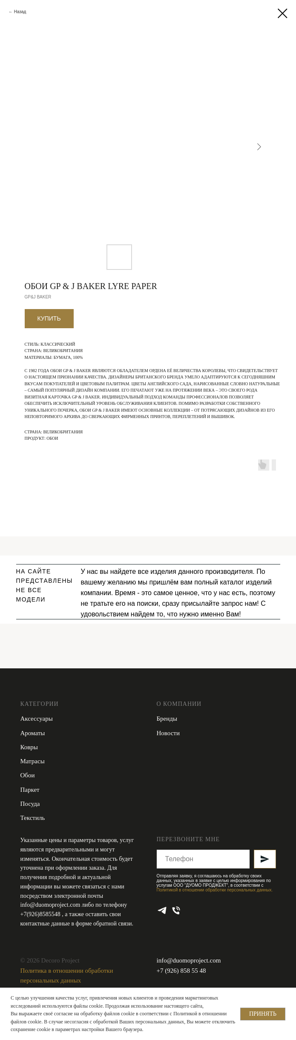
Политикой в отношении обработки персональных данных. (215, 890)
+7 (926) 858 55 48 (181, 970)
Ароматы (32, 733)
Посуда (30, 803)
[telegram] (162, 910)
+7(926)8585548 (41, 914)
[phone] (176, 910)
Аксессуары (36, 718)
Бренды (167, 718)
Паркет (30, 789)
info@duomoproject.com (50, 905)
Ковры (29, 747)
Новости (168, 733)
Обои (27, 775)
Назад (20, 11)
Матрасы (32, 761)
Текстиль (32, 817)
